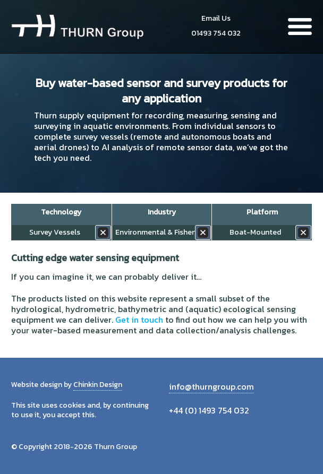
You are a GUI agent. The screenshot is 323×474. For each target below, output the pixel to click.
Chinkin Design (97, 384)
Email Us (216, 18)
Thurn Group (77, 26)
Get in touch (139, 319)
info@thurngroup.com (211, 386)
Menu (300, 26)
